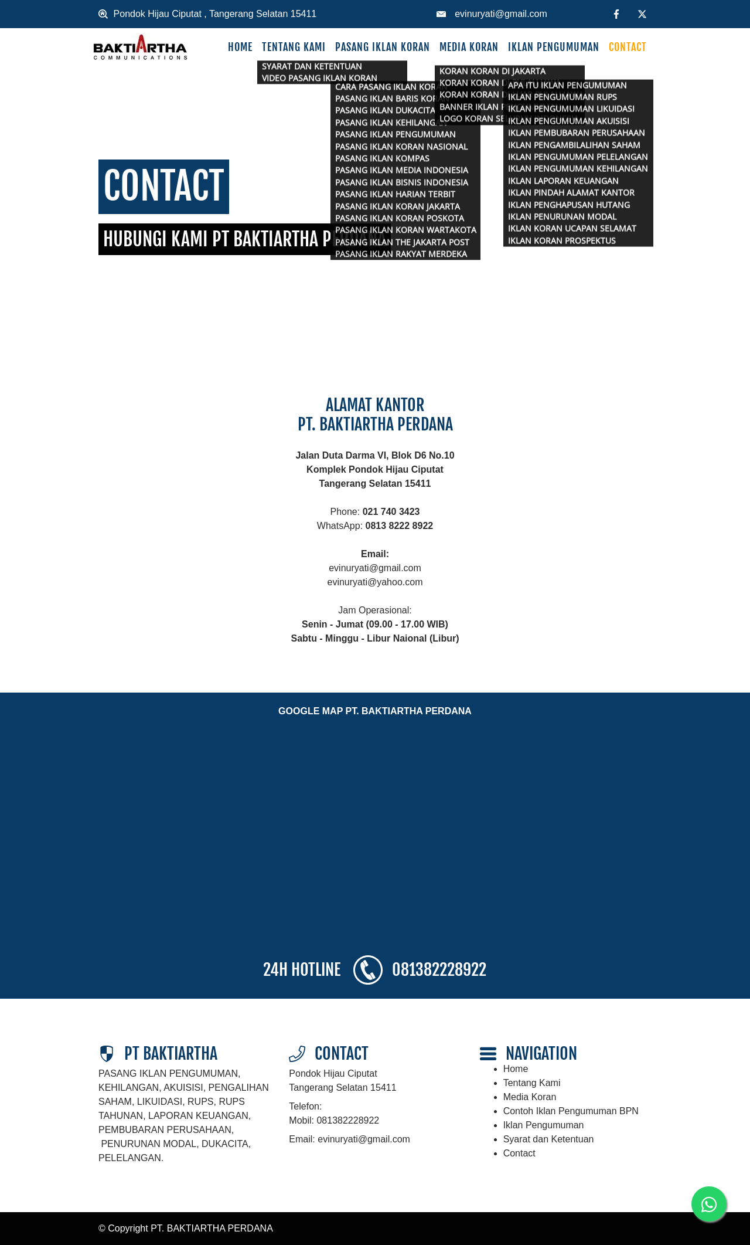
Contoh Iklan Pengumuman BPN (571, 1111)
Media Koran (469, 46)
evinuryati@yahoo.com (375, 582)
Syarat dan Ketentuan (548, 1139)
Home (240, 46)
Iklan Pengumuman (553, 46)
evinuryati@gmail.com (501, 14)
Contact (628, 46)
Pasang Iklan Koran (382, 46)
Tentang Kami (294, 46)
